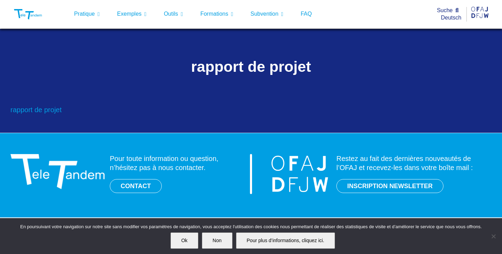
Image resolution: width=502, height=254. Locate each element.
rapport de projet (36, 110)
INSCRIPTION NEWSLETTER (390, 186)
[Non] (493, 236)
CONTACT (136, 186)
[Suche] (449, 10)
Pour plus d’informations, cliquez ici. (286, 240)
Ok (184, 240)
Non (217, 240)
